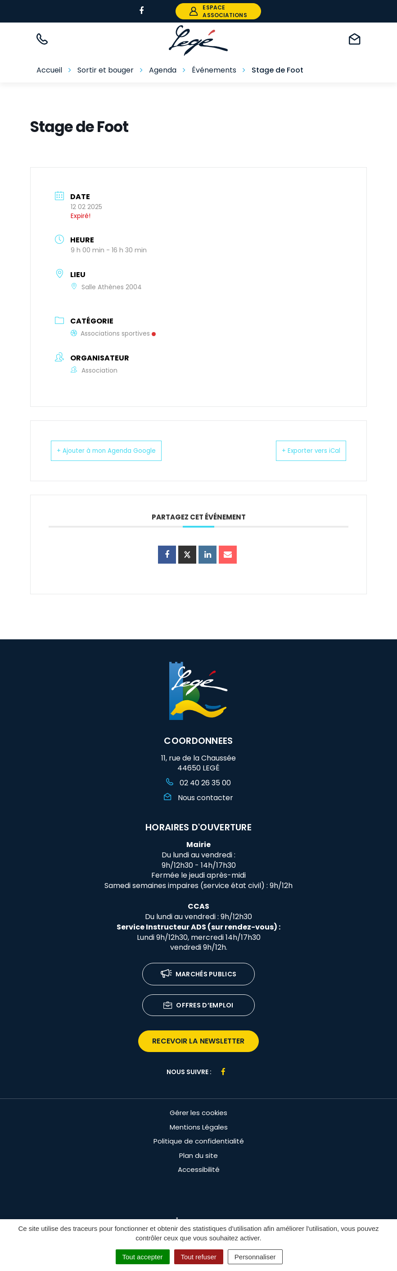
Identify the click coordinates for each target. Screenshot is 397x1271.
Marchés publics (199, 974)
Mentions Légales (199, 1127)
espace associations (218, 11)
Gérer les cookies (198, 1112)
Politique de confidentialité (198, 1141)
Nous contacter (198, 798)
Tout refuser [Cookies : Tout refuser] (199, 1257)
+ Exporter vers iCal (301, 450)
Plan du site (198, 1155)
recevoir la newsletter (198, 1041)
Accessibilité (199, 1169)
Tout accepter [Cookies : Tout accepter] (142, 1257)
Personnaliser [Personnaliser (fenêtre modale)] (255, 1257)
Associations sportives (113, 333)
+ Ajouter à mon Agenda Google (118, 450)
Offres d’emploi (198, 1006)
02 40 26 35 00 (198, 783)
